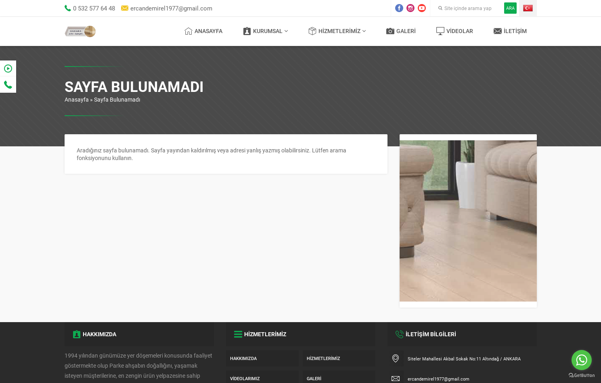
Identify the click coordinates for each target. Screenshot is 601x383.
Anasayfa (77, 99)
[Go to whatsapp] (582, 360)
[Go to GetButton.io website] (582, 375)
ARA (510, 8)
